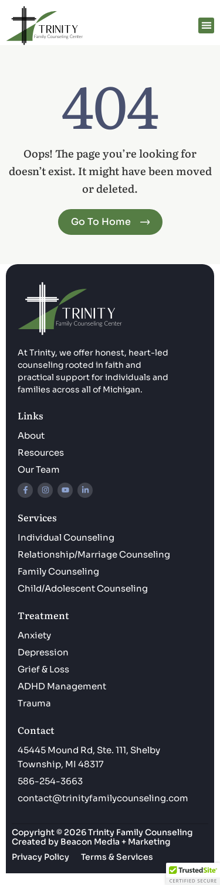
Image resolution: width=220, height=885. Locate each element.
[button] (206, 25)
